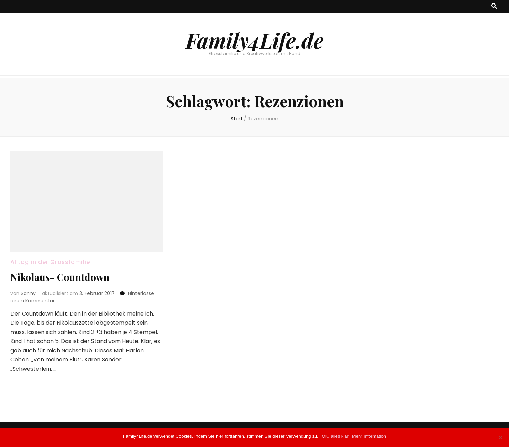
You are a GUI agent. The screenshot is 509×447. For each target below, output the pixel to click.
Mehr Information (369, 436)
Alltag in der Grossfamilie (50, 262)
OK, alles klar (335, 436)
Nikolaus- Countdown (59, 276)
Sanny (28, 293)
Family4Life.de (254, 40)
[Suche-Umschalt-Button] (494, 6)
